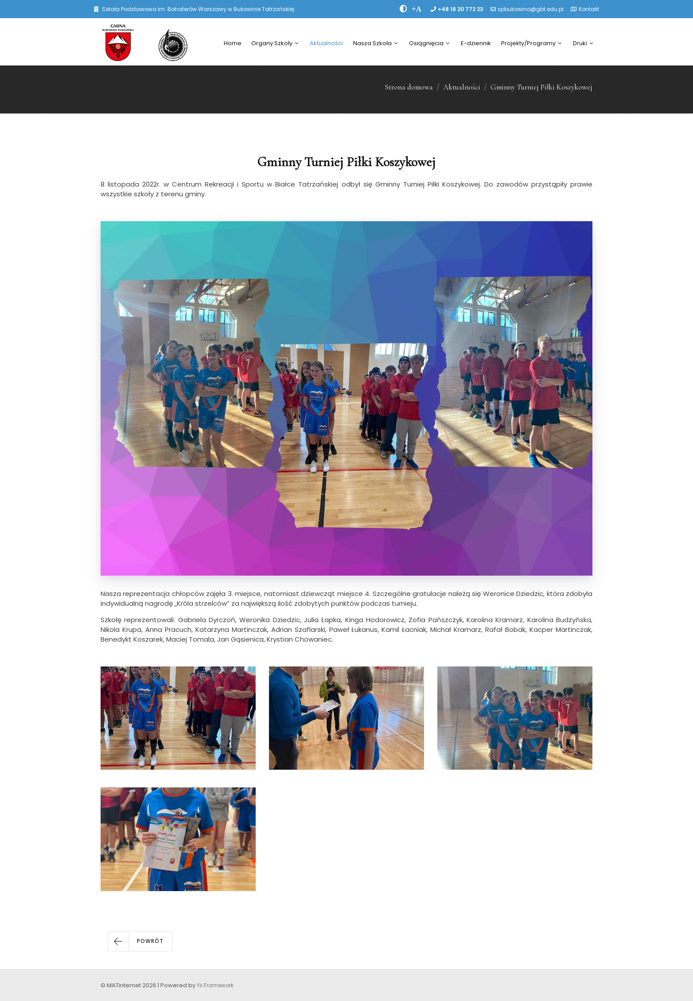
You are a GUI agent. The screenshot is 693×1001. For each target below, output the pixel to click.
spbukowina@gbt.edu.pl (531, 9)
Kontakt (589, 9)
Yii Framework (215, 985)
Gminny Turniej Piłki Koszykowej (541, 87)
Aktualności (326, 43)
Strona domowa (409, 87)
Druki (583, 43)
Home (232, 43)
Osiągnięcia (429, 43)
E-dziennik (476, 43)
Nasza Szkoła (375, 43)
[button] (140, 941)
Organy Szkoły (274, 43)
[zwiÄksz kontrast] (403, 8)
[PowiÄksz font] (416, 8)
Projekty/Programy (531, 43)
